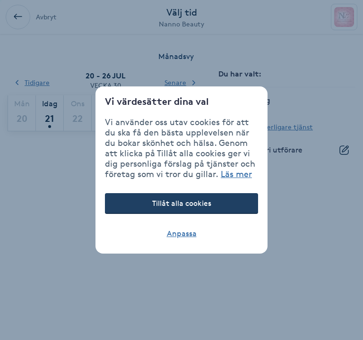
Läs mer (236, 174)
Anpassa (182, 233)
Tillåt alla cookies (181, 203)
